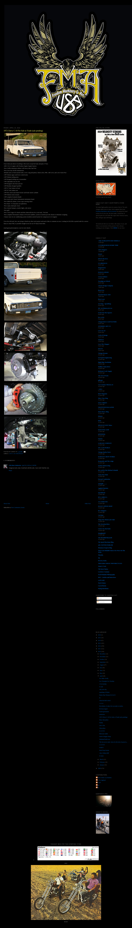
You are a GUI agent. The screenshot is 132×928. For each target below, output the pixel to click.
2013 (99, 643)
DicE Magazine (102, 394)
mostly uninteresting (104, 465)
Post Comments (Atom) (17, 507)
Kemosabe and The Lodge (106, 461)
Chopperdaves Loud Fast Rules (107, 322)
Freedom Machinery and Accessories (106, 211)
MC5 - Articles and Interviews (107, 577)
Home (47, 503)
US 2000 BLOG (102, 263)
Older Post (88, 503)
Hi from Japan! (103, 709)
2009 (99, 768)
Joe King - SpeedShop (104, 304)
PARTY (101, 747)
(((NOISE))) (101, 434)
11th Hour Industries (15, 465)
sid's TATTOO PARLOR (105, 545)
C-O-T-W (102, 731)
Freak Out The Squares (105, 312)
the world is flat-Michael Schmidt (108, 470)
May (101, 673)
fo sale (101, 686)
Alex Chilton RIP (104, 753)
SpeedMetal (101, 492)
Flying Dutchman (103, 588)
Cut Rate (100, 515)
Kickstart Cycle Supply (105, 371)
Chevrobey (102, 728)
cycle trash (101, 580)
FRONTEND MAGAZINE (106, 407)
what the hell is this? (105, 700)
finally (101, 722)
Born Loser (101, 299)
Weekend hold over (104, 739)
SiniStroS (101, 340)
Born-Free (101, 290)
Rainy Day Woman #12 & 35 (107, 695)
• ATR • (100, 389)
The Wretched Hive (104, 524)
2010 (99, 651)
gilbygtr (100, 380)
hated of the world (103, 429)
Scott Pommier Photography (106, 574)
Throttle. (100, 555)
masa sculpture (102, 402)
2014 (99, 640)
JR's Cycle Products (104, 447)
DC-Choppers (102, 510)
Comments (101, 602)
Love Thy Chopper (103, 344)
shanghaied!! (102, 533)
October (102, 659)
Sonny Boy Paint (103, 474)
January (102, 765)
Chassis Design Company (105, 285)
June (101, 670)
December (103, 654)
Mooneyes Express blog (105, 548)
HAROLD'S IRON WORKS (106, 457)
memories (102, 714)
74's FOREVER (103, 502)
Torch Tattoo (102, 583)
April (101, 676)
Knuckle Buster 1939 (104, 295)
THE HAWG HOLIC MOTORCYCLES (110, 563)
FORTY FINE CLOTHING (104, 777)
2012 (99, 646)
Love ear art (101, 330)
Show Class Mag (103, 398)
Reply (10, 470)
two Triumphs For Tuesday (106, 681)
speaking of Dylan (104, 692)
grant (97, 785)
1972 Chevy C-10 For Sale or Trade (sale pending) (23, 131)
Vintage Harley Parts (104, 452)
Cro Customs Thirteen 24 (105, 384)
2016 (99, 635)
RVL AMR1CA (102, 497)
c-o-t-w (101, 703)
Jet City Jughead (101, 780)
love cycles (101, 317)
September (103, 662)
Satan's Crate (102, 566)
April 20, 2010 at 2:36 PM (29, 465)
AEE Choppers (102, 250)
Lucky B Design (103, 335)
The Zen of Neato (103, 375)
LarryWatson (102, 586)
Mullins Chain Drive (104, 367)
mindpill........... (102, 484)
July (101, 667)
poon (97, 787)
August (102, 665)
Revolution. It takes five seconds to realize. (111, 706)
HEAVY (100, 349)
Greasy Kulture (102, 277)
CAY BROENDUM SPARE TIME (108, 245)
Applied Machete (103, 488)
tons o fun (102, 725)
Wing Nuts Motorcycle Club (106, 519)
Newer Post (7, 503)
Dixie (99, 420)
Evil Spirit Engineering (105, 357)
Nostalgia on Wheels (104, 281)
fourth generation (104, 711)
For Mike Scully (103, 678)
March (102, 759)
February (102, 762)
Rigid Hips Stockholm (104, 362)
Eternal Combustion (104, 479)
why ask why (103, 689)
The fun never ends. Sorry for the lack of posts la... (113, 742)
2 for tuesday (103, 684)
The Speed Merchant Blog (106, 542)
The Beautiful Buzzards (105, 537)
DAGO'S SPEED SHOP (105, 506)
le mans (101, 756)
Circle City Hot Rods (104, 529)
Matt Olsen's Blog (103, 412)
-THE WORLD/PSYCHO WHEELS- (109, 241)
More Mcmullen (103, 720)
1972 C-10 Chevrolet (16, 453)
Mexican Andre (103, 734)
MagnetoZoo (102, 267)
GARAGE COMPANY (105, 443)
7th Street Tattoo (103, 569)
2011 (99, 649)
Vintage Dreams (103, 353)
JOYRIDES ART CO (104, 326)
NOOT (100, 254)
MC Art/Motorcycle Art (105, 308)
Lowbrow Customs (103, 572)
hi (99, 698)
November (103, 656)
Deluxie (100, 416)
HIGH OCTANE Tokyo (105, 425)
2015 (99, 637)
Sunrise (100, 439)
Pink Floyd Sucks (104, 750)
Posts (99, 598)
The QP (98, 782)
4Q (99, 558)
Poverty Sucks (102, 560)
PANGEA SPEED (103, 272)
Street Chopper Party (105, 736)
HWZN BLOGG (103, 259)
